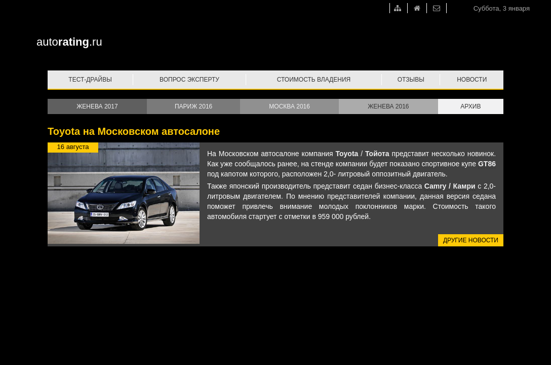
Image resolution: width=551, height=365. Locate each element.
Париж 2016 (193, 106)
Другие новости (470, 240)
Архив (470, 106)
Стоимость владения (313, 79)
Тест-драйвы (90, 79)
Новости (472, 79)
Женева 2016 (388, 106)
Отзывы (411, 79)
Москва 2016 (289, 106)
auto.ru (69, 41)
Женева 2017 (96, 106)
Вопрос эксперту (189, 79)
